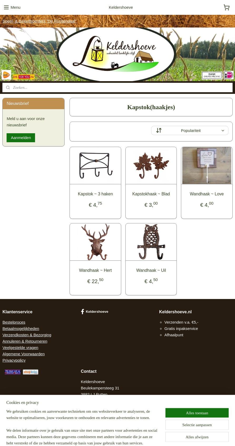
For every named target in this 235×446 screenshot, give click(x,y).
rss (111, 436)
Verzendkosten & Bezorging (26, 335)
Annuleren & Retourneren (24, 341)
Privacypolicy (14, 360)
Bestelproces (13, 322)
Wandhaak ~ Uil (151, 270)
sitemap (101, 436)
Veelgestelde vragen (20, 347)
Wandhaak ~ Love (207, 194)
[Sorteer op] (189, 130)
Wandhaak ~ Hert (95, 270)
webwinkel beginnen (128, 436)
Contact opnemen (96, 407)
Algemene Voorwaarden (23, 354)
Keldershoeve (94, 311)
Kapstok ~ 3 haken (95, 194)
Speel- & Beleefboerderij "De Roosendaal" (39, 21)
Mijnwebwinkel (168, 436)
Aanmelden (21, 137)
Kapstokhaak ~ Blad (151, 194)
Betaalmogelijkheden (20, 328)
